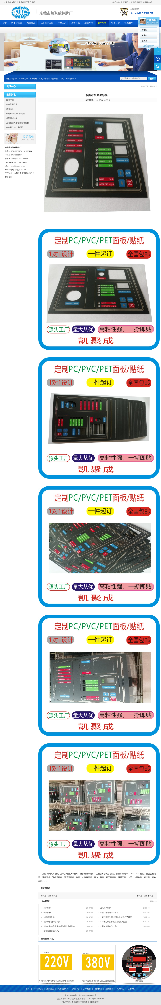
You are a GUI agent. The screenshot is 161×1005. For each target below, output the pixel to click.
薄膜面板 (31, 23)
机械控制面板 (44, 79)
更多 (153, 901)
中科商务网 (85, 1002)
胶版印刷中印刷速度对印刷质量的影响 (59, 926)
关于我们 (75, 23)
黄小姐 (144, 30)
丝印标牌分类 (11, 118)
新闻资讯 (102, 23)
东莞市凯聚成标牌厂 (52, 931)
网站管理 (95, 1002)
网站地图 (149, 2)
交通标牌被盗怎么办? (108, 926)
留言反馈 (140, 2)
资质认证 (115, 23)
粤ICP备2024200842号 (87, 995)
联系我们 (129, 23)
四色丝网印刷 (11, 104)
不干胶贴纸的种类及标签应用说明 (114, 922)
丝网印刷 (10, 100)
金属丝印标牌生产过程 (15, 114)
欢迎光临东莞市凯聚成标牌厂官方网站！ (20, 2)
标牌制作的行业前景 (14, 127)
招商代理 (88, 23)
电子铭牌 (33, 79)
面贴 (62, 79)
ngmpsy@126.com (19, 169)
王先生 (144, 41)
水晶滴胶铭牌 (46, 23)
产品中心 (62, 23)
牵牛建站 (75, 1002)
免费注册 (124, 2)
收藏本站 (132, 2)
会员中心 (116, 2)
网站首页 (153, 86)
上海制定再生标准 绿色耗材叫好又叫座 (116, 917)
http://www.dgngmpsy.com (15, 166)
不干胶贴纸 (16, 23)
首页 (4, 23)
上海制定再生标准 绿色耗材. (17, 123)
